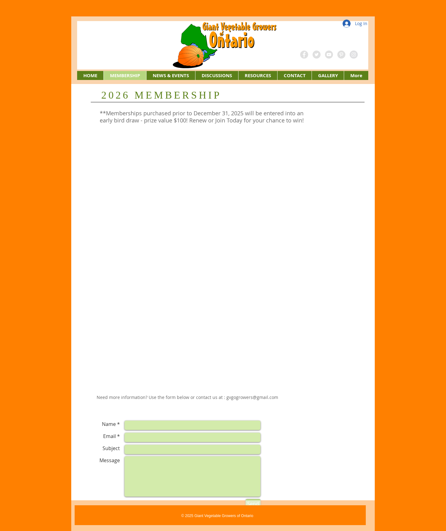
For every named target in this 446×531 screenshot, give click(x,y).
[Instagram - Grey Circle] (354, 55)
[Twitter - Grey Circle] (317, 55)
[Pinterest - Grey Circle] (341, 55)
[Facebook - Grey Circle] (304, 55)
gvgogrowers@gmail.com (252, 397)
